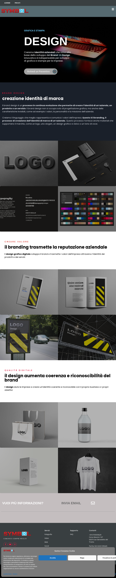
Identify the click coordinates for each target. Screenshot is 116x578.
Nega (82, 558)
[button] (113, 9)
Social (47, 546)
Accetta (53, 558)
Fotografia (48, 534)
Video (47, 538)
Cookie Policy (7, 574)
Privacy (15, 574)
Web (46, 542)
